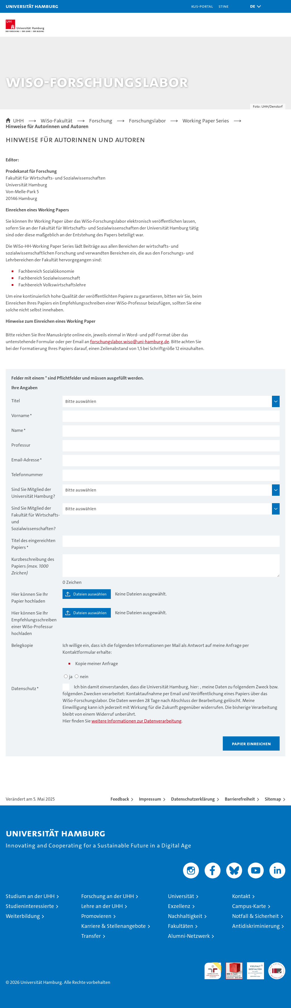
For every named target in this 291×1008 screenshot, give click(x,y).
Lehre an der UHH (102, 906)
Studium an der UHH (30, 896)
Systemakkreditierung (276, 965)
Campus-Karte (249, 906)
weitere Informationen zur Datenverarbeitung (137, 721)
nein (84, 677)
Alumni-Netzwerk (189, 936)
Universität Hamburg (32, 6)
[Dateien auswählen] (87, 594)
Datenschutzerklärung (193, 799)
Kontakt (241, 896)
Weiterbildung (23, 916)
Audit (231, 965)
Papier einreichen (251, 743)
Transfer (91, 936)
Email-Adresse (25, 460)
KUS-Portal (202, 6)
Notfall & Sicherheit (255, 916)
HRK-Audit (252, 968)
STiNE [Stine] (223, 6)
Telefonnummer (27, 475)
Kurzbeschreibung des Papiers (32, 566)
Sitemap (273, 799)
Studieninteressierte (30, 906)
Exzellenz (179, 906)
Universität (181, 896)
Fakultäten (180, 926)
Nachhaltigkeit (185, 916)
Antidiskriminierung (256, 926)
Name (17, 430)
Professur (20, 445)
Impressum (150, 799)
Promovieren (96, 916)
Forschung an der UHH (107, 896)
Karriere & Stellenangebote (113, 926)
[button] (254, 6)
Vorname (20, 415)
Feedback (120, 799)
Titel (15, 401)
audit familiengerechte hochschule (212, 970)
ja (70, 677)
